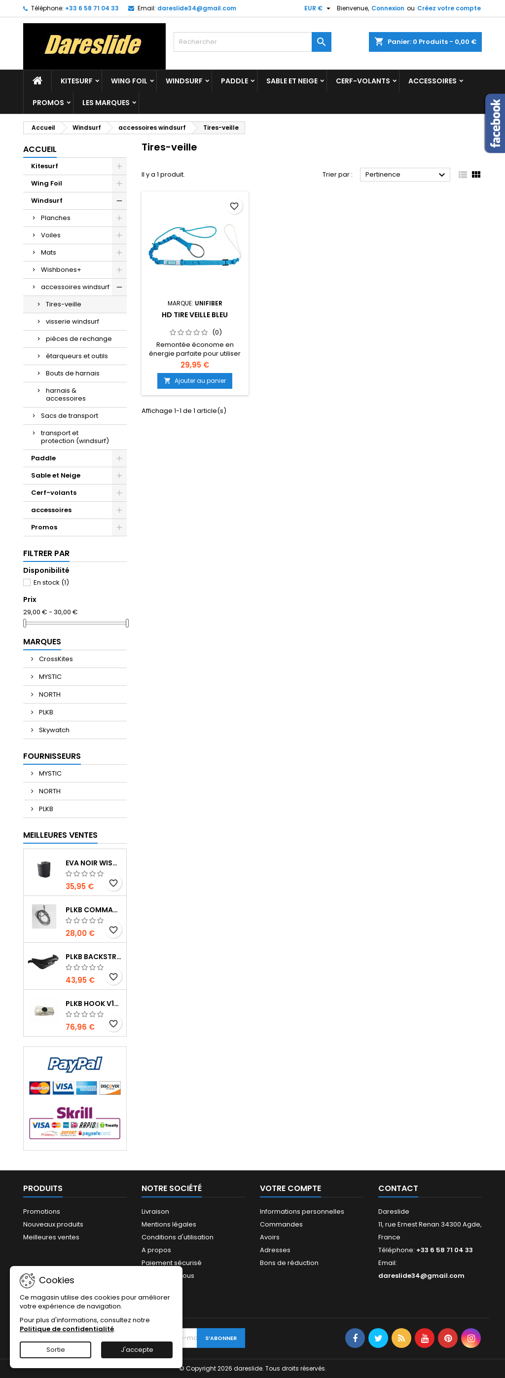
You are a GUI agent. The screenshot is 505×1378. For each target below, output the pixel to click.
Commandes (281, 1224)
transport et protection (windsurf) (75, 437)
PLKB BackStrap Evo (94, 957)
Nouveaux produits (53, 1224)
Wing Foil (129, 81)
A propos (156, 1250)
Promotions (41, 1211)
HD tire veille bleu (195, 315)
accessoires (432, 81)
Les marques (106, 103)
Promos (48, 103)
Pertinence (406, 175)
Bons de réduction (289, 1262)
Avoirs (270, 1237)
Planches (56, 218)
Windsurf (184, 81)
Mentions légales (169, 1224)
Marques (42, 641)
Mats (48, 252)
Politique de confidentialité (67, 1329)
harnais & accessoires (66, 394)
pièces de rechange (79, 338)
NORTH (49, 694)
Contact (398, 1188)
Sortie (55, 1349)
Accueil (40, 149)
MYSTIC (49, 676)
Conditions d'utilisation (178, 1237)
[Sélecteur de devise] (318, 8)
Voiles (51, 235)
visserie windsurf (72, 321)
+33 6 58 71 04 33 (92, 8)
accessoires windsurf (75, 287)
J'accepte (137, 1349)
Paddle (234, 81)
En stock (51, 582)
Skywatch (53, 730)
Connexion (387, 8)
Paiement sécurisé (172, 1262)
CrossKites (55, 659)
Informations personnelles (302, 1211)
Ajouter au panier (195, 380)
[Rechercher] (252, 42)
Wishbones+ (61, 269)
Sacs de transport (69, 415)
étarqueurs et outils (77, 356)
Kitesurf (77, 81)
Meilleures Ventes (60, 835)
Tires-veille (63, 304)
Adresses (275, 1250)
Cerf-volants (363, 81)
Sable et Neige (292, 81)
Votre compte (290, 1188)
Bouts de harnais (73, 373)
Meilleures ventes (51, 1237)
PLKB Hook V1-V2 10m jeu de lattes (94, 1003)
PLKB (45, 712)
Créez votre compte (449, 8)
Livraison (155, 1211)
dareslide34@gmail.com (196, 8)
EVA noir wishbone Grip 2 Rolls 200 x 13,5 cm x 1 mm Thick (94, 863)
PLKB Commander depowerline (94, 910)
